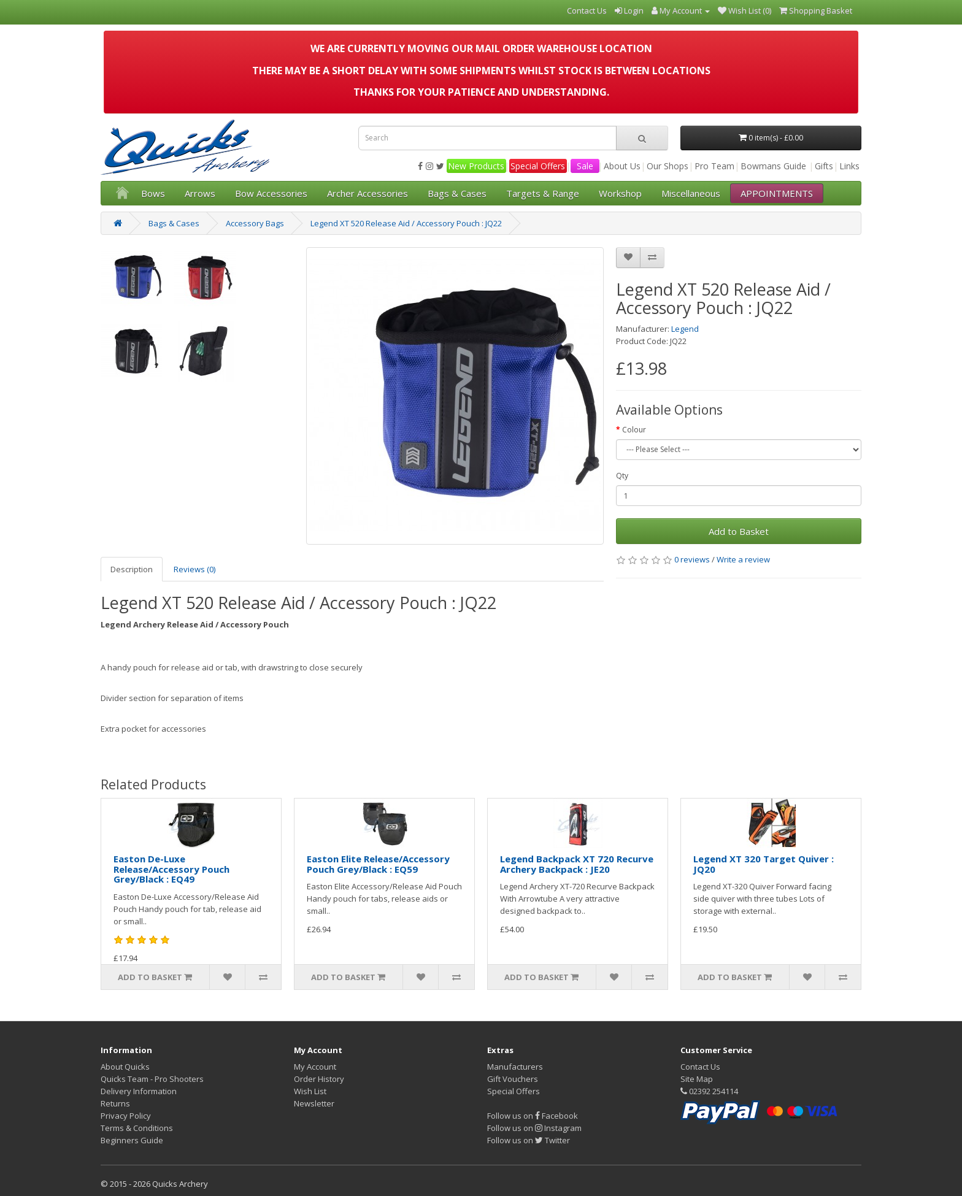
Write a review (743, 559)
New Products (476, 166)
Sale (585, 166)
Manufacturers (515, 1066)
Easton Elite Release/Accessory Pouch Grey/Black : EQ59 (378, 864)
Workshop (620, 193)
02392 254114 (709, 1091)
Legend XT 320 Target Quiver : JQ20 (763, 864)
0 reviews (692, 559)
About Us (622, 166)
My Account (315, 1066)
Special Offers (537, 166)
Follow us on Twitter (528, 1140)
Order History (319, 1078)
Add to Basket (739, 531)
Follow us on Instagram (534, 1127)
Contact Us (700, 1066)
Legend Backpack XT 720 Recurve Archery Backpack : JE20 (576, 864)
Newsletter (314, 1103)
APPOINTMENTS (777, 193)
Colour (634, 429)
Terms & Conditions (137, 1127)
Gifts (824, 166)
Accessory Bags (255, 223)
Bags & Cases (457, 193)
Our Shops (667, 166)
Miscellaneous (690, 193)
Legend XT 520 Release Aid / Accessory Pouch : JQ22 (406, 223)
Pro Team (714, 166)
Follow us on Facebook (532, 1115)
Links (849, 166)
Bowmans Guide (773, 166)
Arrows (200, 193)
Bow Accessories (271, 193)
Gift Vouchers (512, 1078)
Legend (685, 328)
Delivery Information (139, 1091)
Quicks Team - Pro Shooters (152, 1078)
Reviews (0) (194, 569)
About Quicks (125, 1066)
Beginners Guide (132, 1140)
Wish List (310, 1091)
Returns (115, 1103)
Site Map (696, 1078)
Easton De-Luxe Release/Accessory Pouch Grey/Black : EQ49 (171, 869)
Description (131, 569)
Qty (622, 475)
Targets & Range (542, 193)
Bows (153, 193)
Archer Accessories (367, 193)
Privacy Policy (126, 1115)
